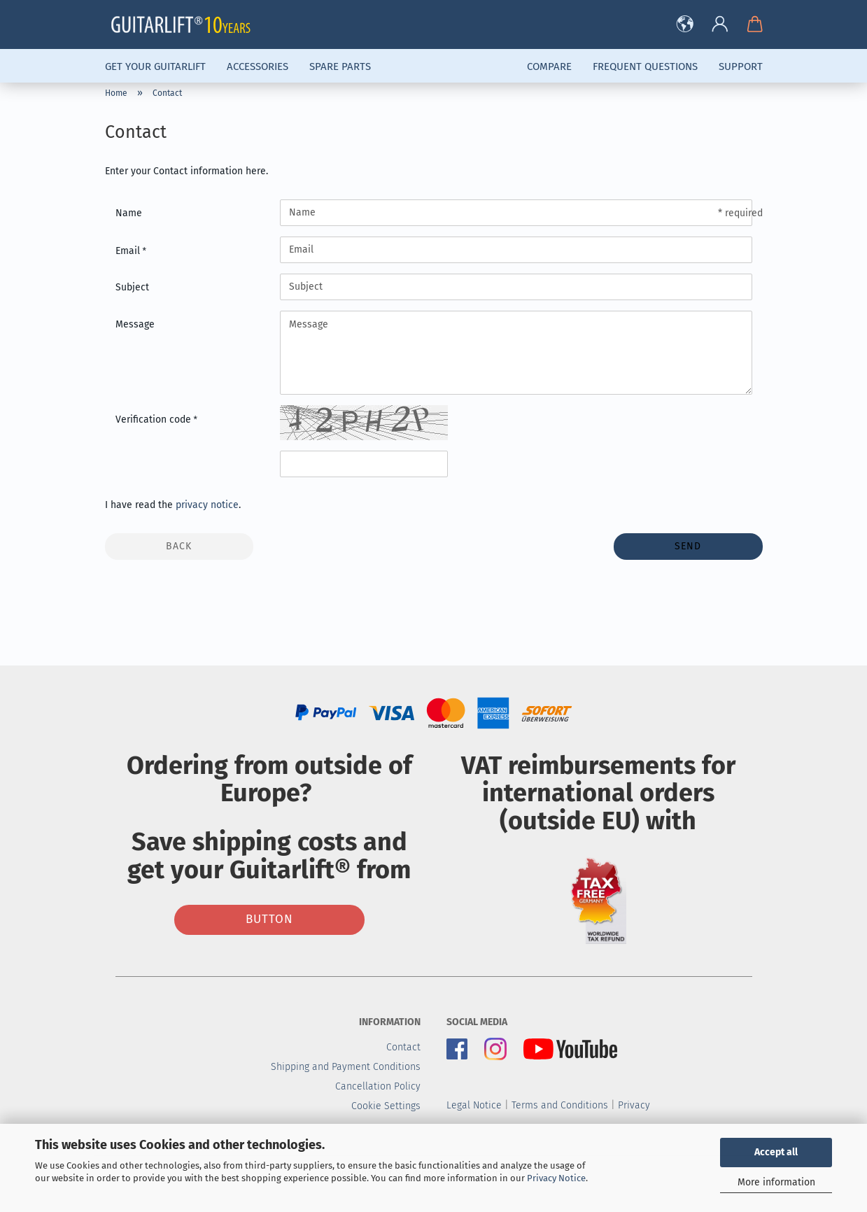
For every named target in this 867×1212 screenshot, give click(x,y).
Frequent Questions (645, 66)
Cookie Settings (386, 1106)
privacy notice (207, 505)
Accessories (257, 66)
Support (741, 66)
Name (128, 213)
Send (688, 546)
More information (776, 1182)
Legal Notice (474, 1105)
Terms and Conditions (560, 1105)
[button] (685, 24)
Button (269, 919)
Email (129, 251)
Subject (132, 287)
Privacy (634, 1105)
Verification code (154, 419)
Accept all (776, 1152)
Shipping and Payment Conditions (346, 1067)
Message (135, 324)
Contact (403, 1047)
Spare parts (340, 66)
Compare (549, 66)
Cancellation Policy (378, 1086)
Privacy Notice (556, 1178)
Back (179, 546)
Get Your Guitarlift (155, 66)
